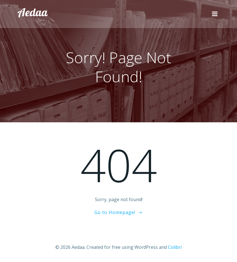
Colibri (175, 247)
